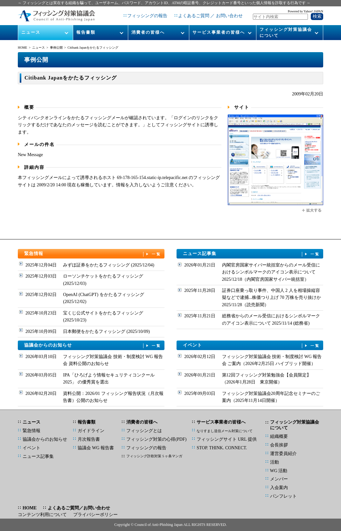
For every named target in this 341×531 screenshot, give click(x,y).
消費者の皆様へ (148, 32)
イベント (251, 345)
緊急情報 (93, 254)
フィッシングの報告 (147, 15)
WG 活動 (279, 470)
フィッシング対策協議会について (286, 32)
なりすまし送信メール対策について (225, 431)
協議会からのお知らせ (93, 345)
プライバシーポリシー (95, 514)
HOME (22, 47)
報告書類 (85, 32)
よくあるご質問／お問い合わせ (79, 508)
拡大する (312, 210)
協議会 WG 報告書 (96, 447)
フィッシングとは (144, 430)
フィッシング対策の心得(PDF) (156, 439)
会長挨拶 (279, 445)
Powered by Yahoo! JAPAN (305, 11)
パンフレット (283, 496)
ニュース (30, 32)
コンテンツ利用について (42, 514)
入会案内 (279, 487)
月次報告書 (89, 439)
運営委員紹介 (283, 453)
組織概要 (279, 436)
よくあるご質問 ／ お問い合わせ (210, 15)
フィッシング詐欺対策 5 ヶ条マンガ (154, 456)
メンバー (279, 479)
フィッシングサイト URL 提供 (226, 439)
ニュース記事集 (251, 254)
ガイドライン (91, 430)
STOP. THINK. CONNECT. (222, 447)
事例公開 (56, 47)
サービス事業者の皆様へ (218, 32)
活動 (274, 462)
